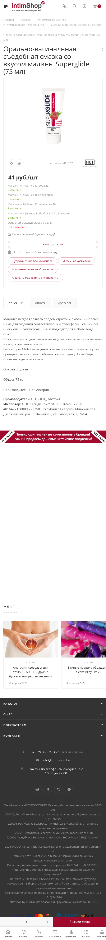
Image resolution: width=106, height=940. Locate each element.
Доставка (65, 303)
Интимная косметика (77, 261)
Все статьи (10, 612)
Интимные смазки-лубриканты (32, 269)
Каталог (10, 703)
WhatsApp (69, 789)
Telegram (47, 789)
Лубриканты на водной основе (32, 261)
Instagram (37, 789)
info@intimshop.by (56, 760)
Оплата (40, 303)
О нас (8, 714)
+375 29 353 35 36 (43, 752)
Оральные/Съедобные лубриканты (35, 278)
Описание (16, 303)
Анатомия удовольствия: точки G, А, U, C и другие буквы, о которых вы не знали (30, 671)
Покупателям (15, 725)
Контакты (11, 736)
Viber (58, 789)
